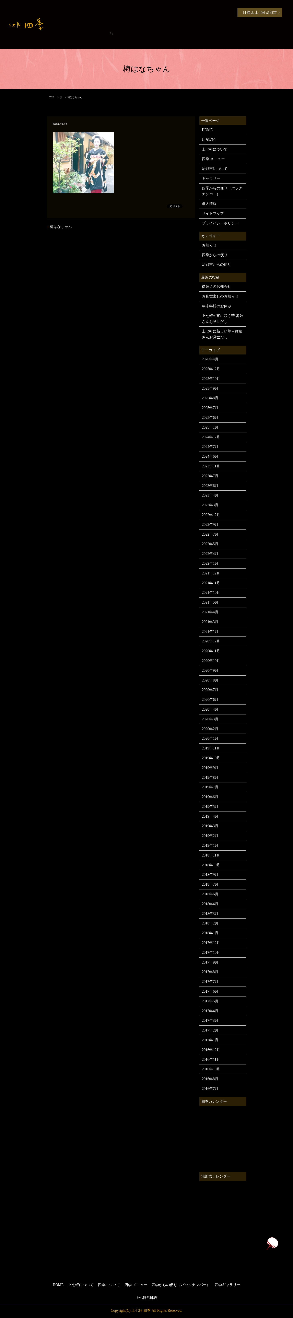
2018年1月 (210, 933)
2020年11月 (211, 651)
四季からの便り (195, 12)
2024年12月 (211, 437)
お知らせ (78, 12)
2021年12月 (211, 573)
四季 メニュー (165, 12)
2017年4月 (210, 1011)
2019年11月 (211, 748)
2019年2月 (210, 836)
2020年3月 (210, 719)
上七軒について (104, 12)
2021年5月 (210, 602)
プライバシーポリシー (220, 223)
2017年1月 (210, 1040)
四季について (134, 12)
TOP (51, 97)
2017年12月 (211, 943)
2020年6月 (210, 700)
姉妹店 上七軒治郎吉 (260, 12)
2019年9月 (210, 768)
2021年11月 (211, 583)
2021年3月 (210, 622)
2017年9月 (210, 962)
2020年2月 (210, 729)
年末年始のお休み (216, 306)
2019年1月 (210, 845)
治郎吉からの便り (62, 36)
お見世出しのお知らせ (220, 296)
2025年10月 (211, 379)
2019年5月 (210, 807)
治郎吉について (214, 169)
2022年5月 (210, 544)
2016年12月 (211, 1050)
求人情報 (209, 204)
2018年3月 (210, 914)
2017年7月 (210, 982)
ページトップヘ (272, 1244)
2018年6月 (210, 894)
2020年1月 (210, 738)
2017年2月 (210, 1030)
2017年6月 (210, 991)
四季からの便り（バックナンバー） (222, 191)
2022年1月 (210, 563)
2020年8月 (210, 680)
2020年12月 (211, 641)
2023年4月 (210, 495)
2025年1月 (210, 427)
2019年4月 (210, 816)
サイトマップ (213, 213)
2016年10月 (211, 1069)
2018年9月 (210, 875)
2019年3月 (210, 826)
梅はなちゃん (61, 227)
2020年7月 (210, 690)
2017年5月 (210, 1001)
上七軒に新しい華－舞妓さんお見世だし (222, 334)
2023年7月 (210, 476)
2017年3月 (210, 1020)
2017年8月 (210, 972)
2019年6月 (210, 797)
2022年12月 (211, 515)
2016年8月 (210, 1079)
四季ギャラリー (93, 36)
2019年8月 (210, 777)
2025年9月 (210, 388)
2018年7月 (210, 884)
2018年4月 (210, 904)
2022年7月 (210, 534)
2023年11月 (211, 466)
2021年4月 (210, 612)
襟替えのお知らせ (216, 286)
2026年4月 (210, 359)
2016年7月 (210, 1089)
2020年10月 (211, 661)
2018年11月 (211, 855)
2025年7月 (210, 408)
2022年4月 (210, 554)
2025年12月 (211, 369)
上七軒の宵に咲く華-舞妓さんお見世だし (222, 319)
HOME (57, 12)
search (111, 37)
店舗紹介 (209, 140)
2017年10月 (211, 952)
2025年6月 (210, 418)
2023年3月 (210, 505)
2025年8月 (210, 398)
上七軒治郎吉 (146, 1298)
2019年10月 (211, 758)
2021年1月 (210, 632)
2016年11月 (211, 1060)
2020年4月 (210, 709)
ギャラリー (211, 178)
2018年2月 (210, 923)
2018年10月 (211, 865)
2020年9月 (210, 670)
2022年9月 (210, 525)
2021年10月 (211, 593)
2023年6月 (210, 486)
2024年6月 (210, 456)
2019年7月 (210, 787)
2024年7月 (210, 447)
